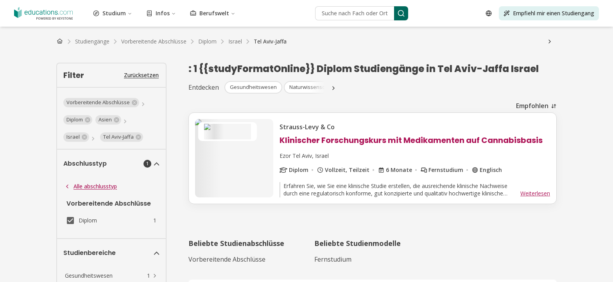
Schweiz (71, 48)
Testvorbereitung (30, 27)
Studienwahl (169, 63)
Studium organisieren (212, 63)
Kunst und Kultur (144, 6)
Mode (102, 13)
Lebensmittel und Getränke (167, 13)
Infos (36, 120)
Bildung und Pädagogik (469, 6)
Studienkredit (160, 55)
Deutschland (18, 48)
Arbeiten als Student (28, 63)
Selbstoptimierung (364, 20)
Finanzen (121, 13)
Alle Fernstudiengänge (163, 41)
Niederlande (97, 48)
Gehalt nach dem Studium (87, 63)
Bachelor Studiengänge (32, 34)
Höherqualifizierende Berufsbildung (295, 20)
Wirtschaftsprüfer (25, 84)
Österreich (47, 48)
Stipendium (36, 55)
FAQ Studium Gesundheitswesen (494, 63)
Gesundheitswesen (269, 13)
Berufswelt (42, 133)
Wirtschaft (427, 6)
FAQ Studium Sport (177, 70)
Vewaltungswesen (25, 6)
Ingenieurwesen (55, 13)
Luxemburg (146, 48)
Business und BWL (252, 6)
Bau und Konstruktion (304, 6)
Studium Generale (223, 13)
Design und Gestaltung (385, 6)
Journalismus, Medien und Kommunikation (397, 13)
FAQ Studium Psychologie (419, 63)
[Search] (78, 152)
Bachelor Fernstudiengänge (37, 41)
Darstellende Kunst (226, 20)
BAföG (12, 55)
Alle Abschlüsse (231, 34)
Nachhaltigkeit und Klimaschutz (511, 20)
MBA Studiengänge (139, 34)
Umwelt (85, 13)
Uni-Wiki (292, 63)
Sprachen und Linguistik (482, 13)
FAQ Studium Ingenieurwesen (114, 70)
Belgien (122, 48)
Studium (40, 107)
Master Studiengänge (88, 34)
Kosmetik (345, 6)
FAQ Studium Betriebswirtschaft (344, 63)
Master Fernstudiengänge (103, 41)
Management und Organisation (56, 20)
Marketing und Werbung (125, 20)
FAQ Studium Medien (292, 70)
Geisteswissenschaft (317, 13)
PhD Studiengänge (187, 34)
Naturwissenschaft (179, 20)
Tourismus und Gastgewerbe (87, 27)
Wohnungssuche (259, 63)
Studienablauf (136, 63)
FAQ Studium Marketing (233, 70)
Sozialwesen (402, 20)
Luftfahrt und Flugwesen (197, 6)
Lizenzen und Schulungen (155, 27)
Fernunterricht (21, 77)
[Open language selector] (11, 178)
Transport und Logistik (216, 27)
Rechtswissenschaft (537, 13)
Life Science (577, 13)
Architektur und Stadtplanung (85, 6)
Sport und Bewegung (444, 20)
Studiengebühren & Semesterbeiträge (97, 55)
